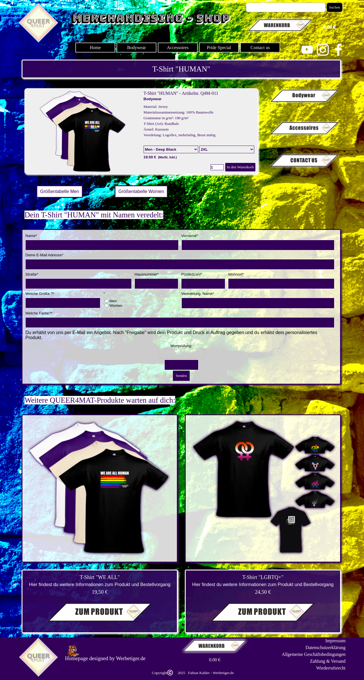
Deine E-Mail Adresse (44, 255)
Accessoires (178, 47)
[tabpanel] (181, 69)
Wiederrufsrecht (331, 668)
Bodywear (136, 47)
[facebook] (338, 50)
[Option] (171, 149)
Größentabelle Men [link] (59, 191)
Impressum (335, 640)
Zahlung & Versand (328, 661)
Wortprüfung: (181, 346)
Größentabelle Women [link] (141, 191)
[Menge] (217, 167)
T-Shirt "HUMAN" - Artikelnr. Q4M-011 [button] (181, 93)
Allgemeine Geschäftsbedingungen (314, 654)
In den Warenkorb (240, 167)
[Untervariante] (226, 149)
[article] (141, 131)
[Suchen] (286, 7)
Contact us (260, 47)
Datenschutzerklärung (326, 647)
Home (95, 47)
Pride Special (219, 47)
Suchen (334, 7)
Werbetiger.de (131, 658)
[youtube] (307, 50)
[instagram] (323, 50)
